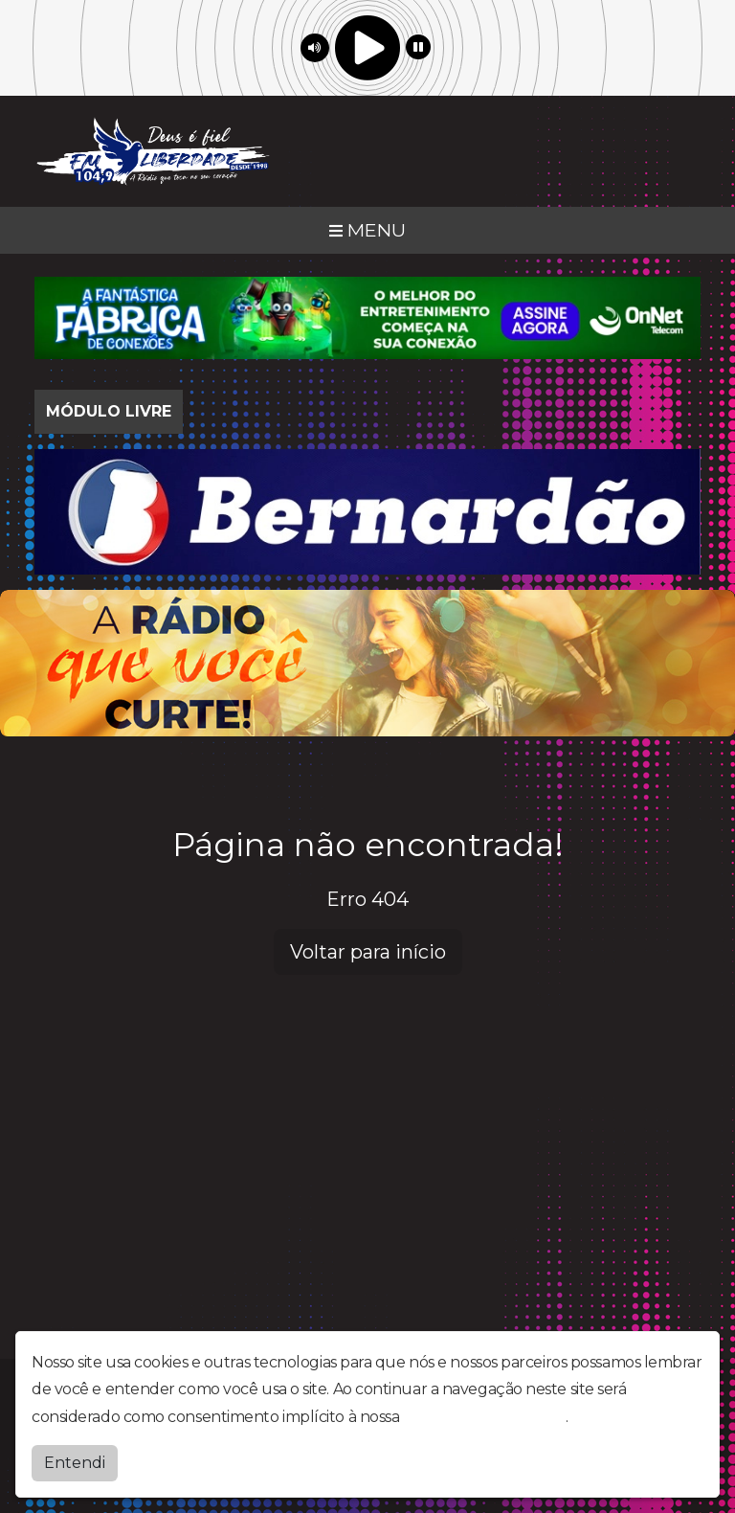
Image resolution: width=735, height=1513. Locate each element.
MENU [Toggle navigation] (367, 229)
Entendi (74, 1463)
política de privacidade (484, 1417)
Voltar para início (368, 951)
